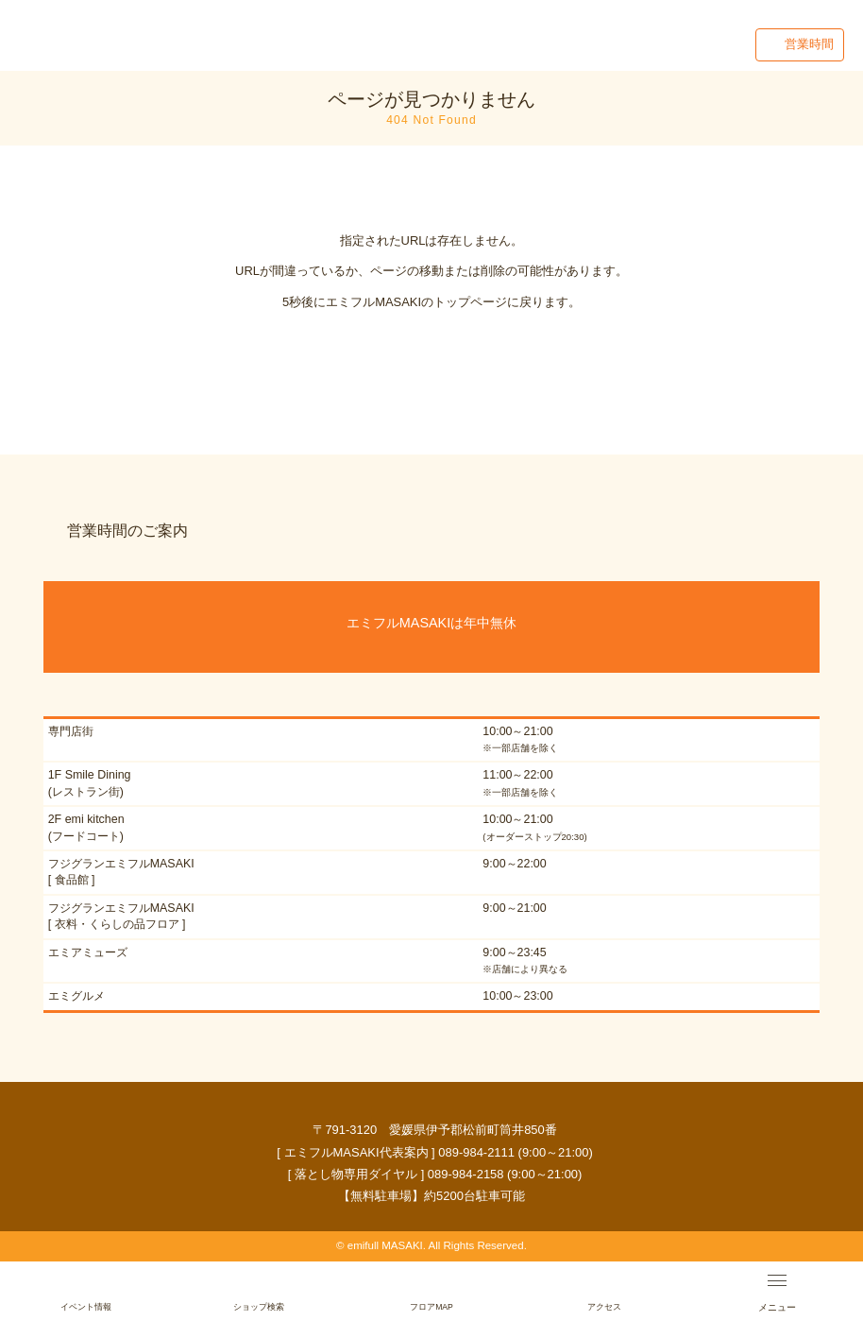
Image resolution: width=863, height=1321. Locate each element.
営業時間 (809, 44)
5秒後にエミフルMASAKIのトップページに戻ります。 (431, 302)
